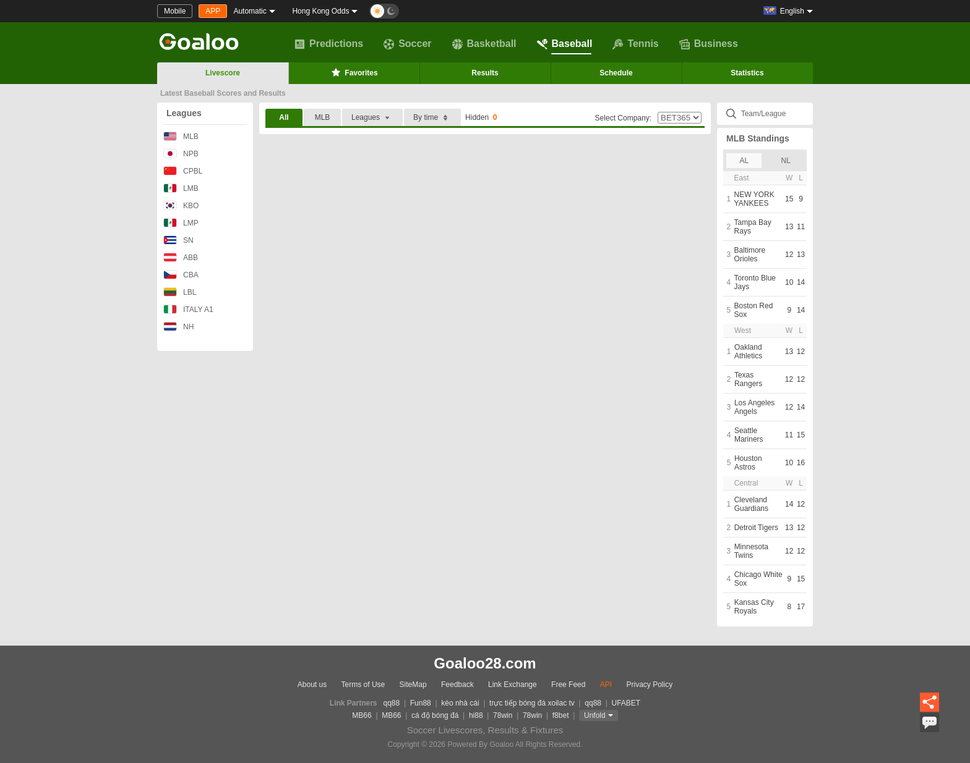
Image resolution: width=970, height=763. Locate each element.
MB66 (361, 715)
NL (786, 160)
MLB (181, 136)
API (606, 684)
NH (178, 326)
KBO (181, 205)
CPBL (182, 170)
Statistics (747, 73)
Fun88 (420, 703)
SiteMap (413, 684)
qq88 (392, 703)
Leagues (184, 113)
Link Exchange (512, 684)
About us (312, 684)
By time (432, 117)
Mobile (175, 11)
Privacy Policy (649, 684)
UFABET (626, 703)
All (283, 117)
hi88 (476, 715)
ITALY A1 (188, 309)
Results (484, 73)
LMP (181, 222)
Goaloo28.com (485, 663)
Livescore (222, 73)
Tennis (635, 43)
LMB (181, 188)
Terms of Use (363, 684)
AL (744, 160)
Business (708, 43)
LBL (179, 292)
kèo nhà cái (460, 703)
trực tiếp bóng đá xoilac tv (532, 703)
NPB (181, 153)
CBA (181, 274)
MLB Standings (757, 138)
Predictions (328, 43)
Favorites (353, 72)
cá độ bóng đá (434, 715)
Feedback (457, 684)
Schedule (615, 73)
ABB (180, 257)
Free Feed (568, 684)
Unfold (595, 715)
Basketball (484, 43)
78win (502, 715)
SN (178, 240)
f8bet (560, 715)
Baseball (565, 43)
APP (212, 11)
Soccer (407, 43)
